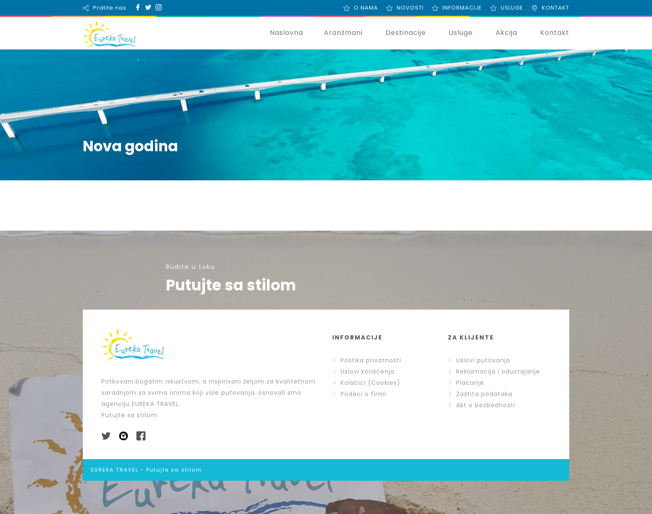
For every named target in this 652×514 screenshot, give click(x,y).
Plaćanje (466, 383)
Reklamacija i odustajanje (494, 371)
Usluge (461, 32)
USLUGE (512, 8)
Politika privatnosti (366, 360)
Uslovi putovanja (479, 360)
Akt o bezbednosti (481, 405)
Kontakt (554, 32)
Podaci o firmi (359, 394)
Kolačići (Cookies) (366, 383)
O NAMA (366, 8)
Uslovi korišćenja (363, 371)
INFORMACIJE (462, 8)
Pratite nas (109, 8)
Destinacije (405, 32)
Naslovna (286, 32)
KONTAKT (555, 8)
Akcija (506, 32)
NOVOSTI (410, 8)
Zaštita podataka (480, 394)
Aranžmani (343, 32)
